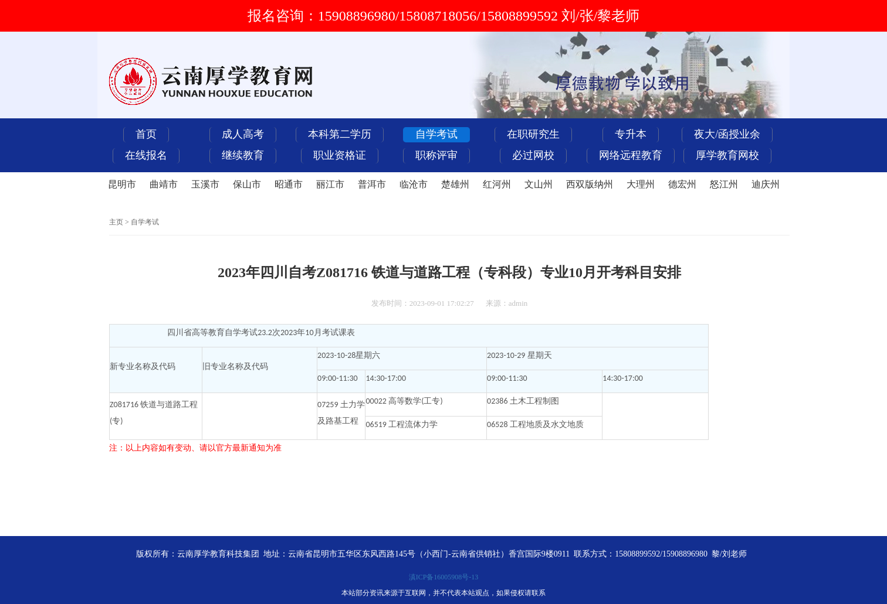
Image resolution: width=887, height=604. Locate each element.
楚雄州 (455, 184)
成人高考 (243, 134)
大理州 (641, 184)
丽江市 (330, 184)
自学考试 (436, 134)
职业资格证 (339, 155)
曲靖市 (164, 184)
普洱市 (372, 184)
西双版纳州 (589, 184)
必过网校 (533, 155)
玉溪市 (205, 184)
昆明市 (122, 184)
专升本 (630, 134)
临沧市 (414, 184)
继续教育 (243, 155)
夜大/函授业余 (727, 134)
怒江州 (724, 184)
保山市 (247, 184)
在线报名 (146, 155)
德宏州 (682, 184)
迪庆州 (765, 184)
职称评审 (436, 155)
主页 (116, 222)
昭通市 (289, 184)
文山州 (538, 184)
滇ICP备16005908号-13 (444, 577)
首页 (146, 134)
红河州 (497, 184)
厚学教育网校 (727, 155)
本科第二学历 (339, 134)
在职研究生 (533, 134)
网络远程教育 (630, 155)
